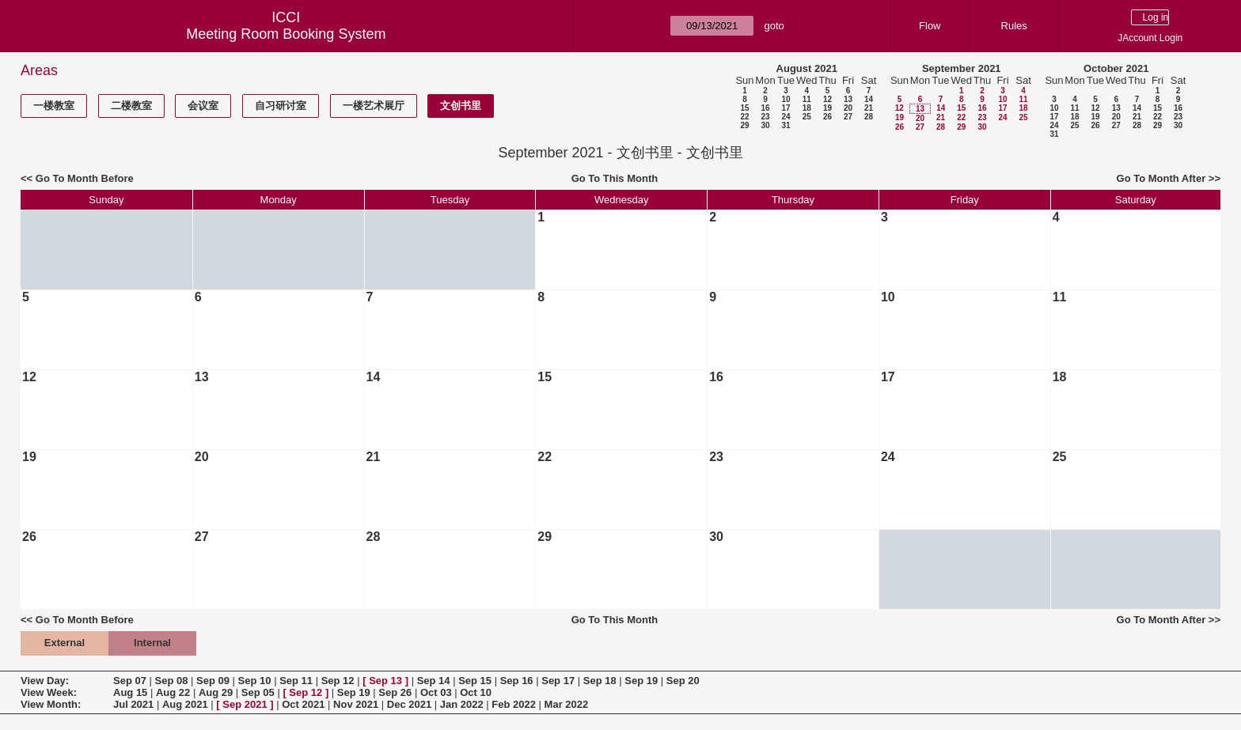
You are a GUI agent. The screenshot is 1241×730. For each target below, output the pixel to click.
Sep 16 (516, 681)
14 (868, 99)
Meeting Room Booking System (285, 34)
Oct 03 (436, 692)
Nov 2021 (355, 704)
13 (848, 99)
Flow (929, 26)
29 (744, 125)
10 (785, 99)
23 (765, 116)
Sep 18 (600, 681)
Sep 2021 (244, 704)
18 (807, 108)
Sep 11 (296, 681)
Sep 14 (433, 681)
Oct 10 (475, 692)
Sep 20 (683, 681)
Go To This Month (614, 178)
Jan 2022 (462, 704)
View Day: (45, 681)
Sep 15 (474, 681)
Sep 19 (641, 681)
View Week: (49, 692)
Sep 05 (258, 692)
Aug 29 (216, 692)
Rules (1014, 26)
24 (785, 116)
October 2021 (1116, 68)
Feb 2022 (513, 704)
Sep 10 (254, 681)
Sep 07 (129, 681)
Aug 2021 (185, 704)
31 (785, 125)
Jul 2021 (133, 704)
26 (827, 116)
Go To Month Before (85, 178)
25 (807, 116)
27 (848, 116)
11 (807, 99)
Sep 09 (213, 681)
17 (785, 108)
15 (744, 108)
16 (765, 108)
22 (744, 116)
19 (827, 108)
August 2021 (806, 68)
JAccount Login (1150, 37)
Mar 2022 (567, 704)
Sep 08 (171, 681)
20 (848, 108)
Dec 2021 (409, 704)
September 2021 (961, 68)
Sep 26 (395, 692)
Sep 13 (385, 681)
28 (868, 116)
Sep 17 (558, 681)
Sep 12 (338, 681)
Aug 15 (130, 692)
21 (868, 108)
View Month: (51, 704)
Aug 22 (173, 692)
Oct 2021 (303, 704)
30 (765, 125)
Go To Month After (1161, 178)
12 (827, 99)
